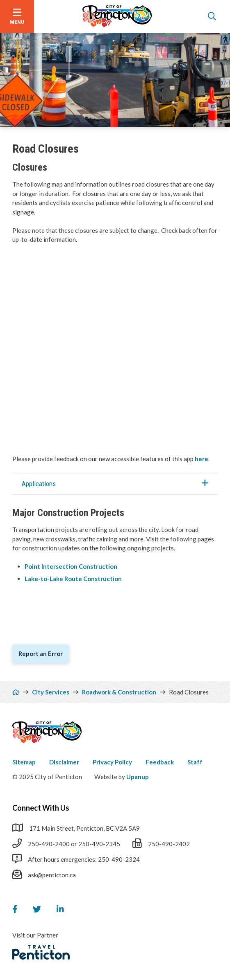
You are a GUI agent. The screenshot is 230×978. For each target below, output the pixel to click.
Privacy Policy (112, 762)
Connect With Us (40, 807)
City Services (50, 692)
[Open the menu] (17, 16)
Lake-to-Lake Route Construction (74, 578)
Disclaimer (64, 762)
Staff (195, 762)
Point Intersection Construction (71, 566)
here (201, 458)
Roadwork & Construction (119, 692)
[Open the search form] (212, 16)
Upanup (137, 776)
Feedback (160, 762)
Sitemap (24, 762)
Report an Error (40, 653)
